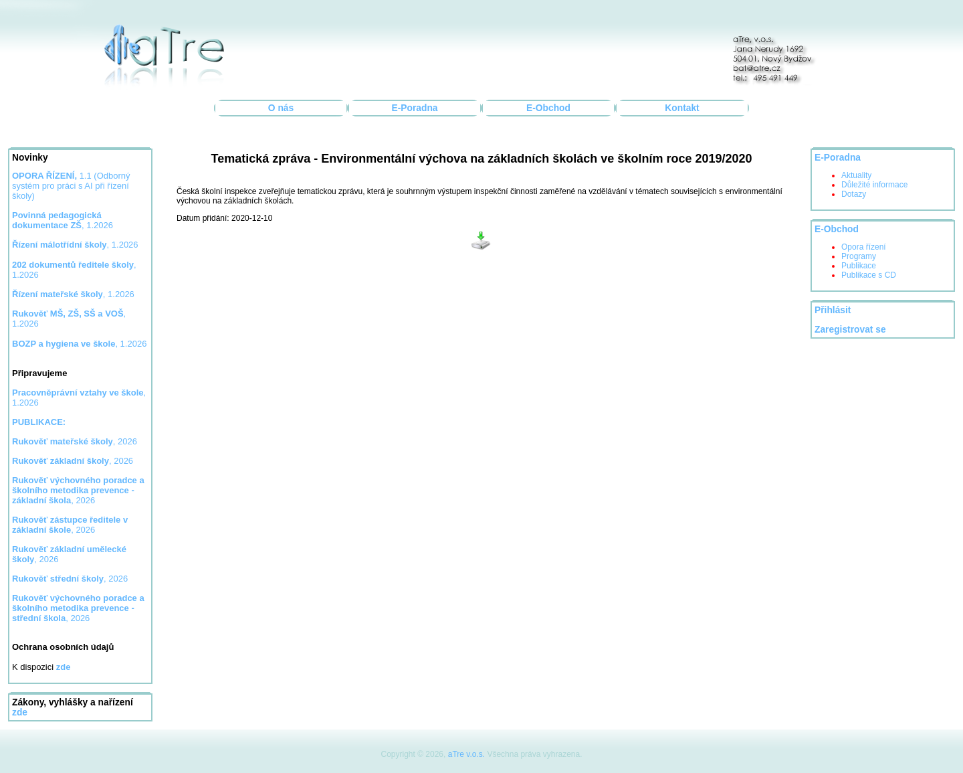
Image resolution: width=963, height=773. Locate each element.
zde (19, 712)
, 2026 (74, 441)
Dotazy (853, 194)
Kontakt (682, 108)
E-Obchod (548, 108)
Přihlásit (833, 310)
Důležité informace (874, 184)
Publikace (858, 265)
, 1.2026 (75, 245)
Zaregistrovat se (850, 330)
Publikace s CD (868, 275)
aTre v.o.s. (466, 754)
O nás (281, 108)
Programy (858, 256)
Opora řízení (863, 247)
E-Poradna (415, 108)
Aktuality (856, 175)
